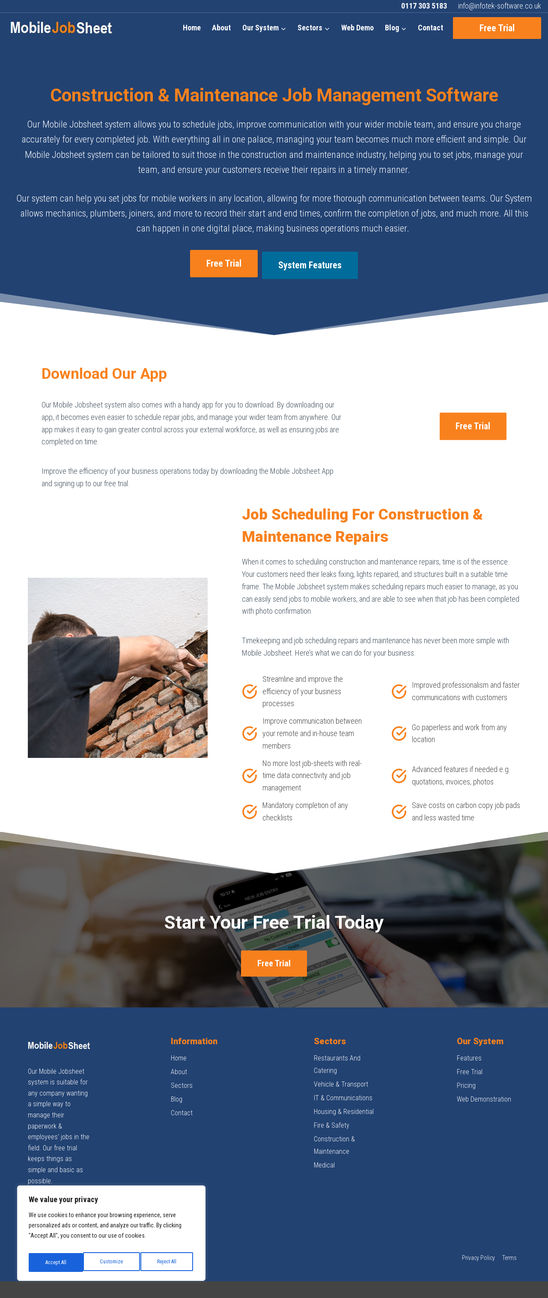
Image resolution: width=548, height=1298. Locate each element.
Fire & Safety (331, 1103)
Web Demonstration (484, 1077)
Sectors (182, 1063)
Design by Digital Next (494, 1278)
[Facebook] (35, 1178)
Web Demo (357, 27)
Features (469, 1036)
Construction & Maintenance (334, 1123)
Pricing (466, 1063)
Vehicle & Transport (341, 1062)
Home (192, 27)
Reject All (112, 1262)
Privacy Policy (478, 1235)
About (221, 27)
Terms (509, 1235)
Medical (324, 1143)
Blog (176, 1077)
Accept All (167, 1262)
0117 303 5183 (424, 5)
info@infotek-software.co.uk (499, 5)
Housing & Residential (344, 1089)
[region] (111, 1236)
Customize (56, 1262)
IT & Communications (343, 1076)
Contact (430, 27)
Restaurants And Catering (337, 1042)
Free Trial (497, 28)
